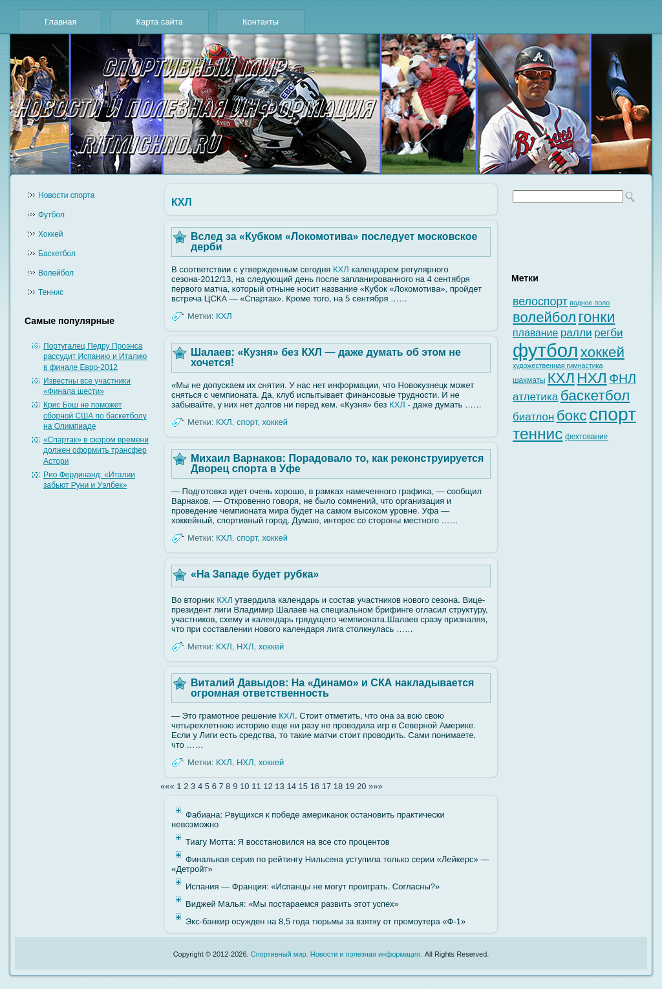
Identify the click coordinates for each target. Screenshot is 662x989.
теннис (538, 433)
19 (349, 786)
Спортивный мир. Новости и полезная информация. (337, 954)
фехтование (586, 436)
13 (279, 786)
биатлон (533, 417)
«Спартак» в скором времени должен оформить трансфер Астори (96, 450)
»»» (375, 786)
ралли (576, 332)
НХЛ (245, 646)
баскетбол (595, 395)
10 (244, 786)
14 (290, 786)
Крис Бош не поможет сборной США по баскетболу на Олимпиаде (95, 415)
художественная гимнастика (558, 365)
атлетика (535, 397)
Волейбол (56, 272)
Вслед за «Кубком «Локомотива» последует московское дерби (334, 241)
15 (303, 786)
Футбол (51, 214)
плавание (535, 332)
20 (361, 786)
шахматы (529, 380)
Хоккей (50, 234)
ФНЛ (622, 378)
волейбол (544, 317)
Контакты (260, 22)
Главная (60, 22)
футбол (545, 350)
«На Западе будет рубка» (255, 574)
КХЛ (341, 269)
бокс (572, 416)
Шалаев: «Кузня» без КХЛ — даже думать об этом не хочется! (326, 357)
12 (267, 786)
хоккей (275, 422)
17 (326, 786)
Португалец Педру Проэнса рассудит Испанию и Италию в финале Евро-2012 (95, 357)
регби (608, 333)
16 (314, 786)
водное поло (590, 303)
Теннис (50, 292)
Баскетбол (57, 253)
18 (338, 786)
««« (167, 786)
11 (256, 786)
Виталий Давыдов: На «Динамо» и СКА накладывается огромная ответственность (332, 688)
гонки (596, 317)
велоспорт (540, 301)
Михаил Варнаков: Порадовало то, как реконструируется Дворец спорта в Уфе (337, 463)
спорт (247, 422)
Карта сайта (159, 22)
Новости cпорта (66, 195)
